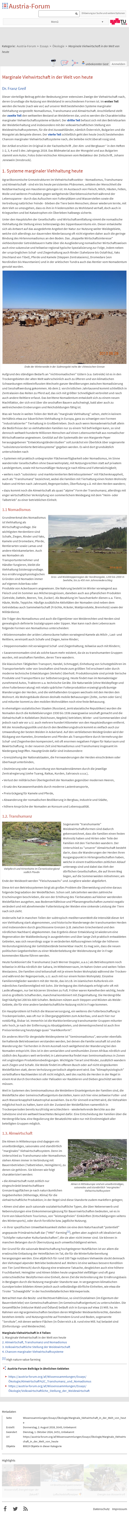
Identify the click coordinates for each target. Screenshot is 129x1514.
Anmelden (118, 64)
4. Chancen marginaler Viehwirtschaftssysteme (32, 1352)
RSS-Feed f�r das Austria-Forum (25, 1509)
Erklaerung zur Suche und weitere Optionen (103, 13)
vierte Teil (54, 134)
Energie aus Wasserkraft (111, 1494)
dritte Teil (73, 120)
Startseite (5, 6)
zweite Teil (14, 115)
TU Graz (118, 21)
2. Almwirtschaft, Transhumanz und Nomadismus (34, 1342)
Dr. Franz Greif (14, 88)
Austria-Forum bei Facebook (5, 1509)
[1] (68, 1231)
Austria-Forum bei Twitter (15, 1509)
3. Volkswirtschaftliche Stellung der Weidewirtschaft (36, 1347)
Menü (55, 22)
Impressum (119, 1509)
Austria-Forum (29, 6)
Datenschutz (101, 1509)
